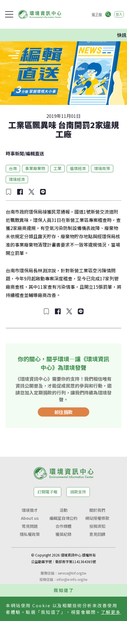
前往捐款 (63, 412)
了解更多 (111, 612)
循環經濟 (78, 168)
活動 (63, 510)
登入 (119, 14)
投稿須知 (97, 526)
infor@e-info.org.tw (72, 579)
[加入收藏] (8, 192)
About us (30, 518)
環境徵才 (30, 510)
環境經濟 (17, 179)
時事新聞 (15, 153)
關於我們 (97, 510)
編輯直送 (35, 153)
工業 (57, 168)
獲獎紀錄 (63, 534)
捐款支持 (78, 492)
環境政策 (102, 168)
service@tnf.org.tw (72, 573)
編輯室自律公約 (63, 518)
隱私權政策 (30, 534)
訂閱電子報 (47, 492)
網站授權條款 (97, 518)
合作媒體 (63, 526)
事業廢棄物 (35, 168)
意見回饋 (97, 534)
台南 (13, 168)
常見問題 (30, 526)
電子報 (97, 14)
